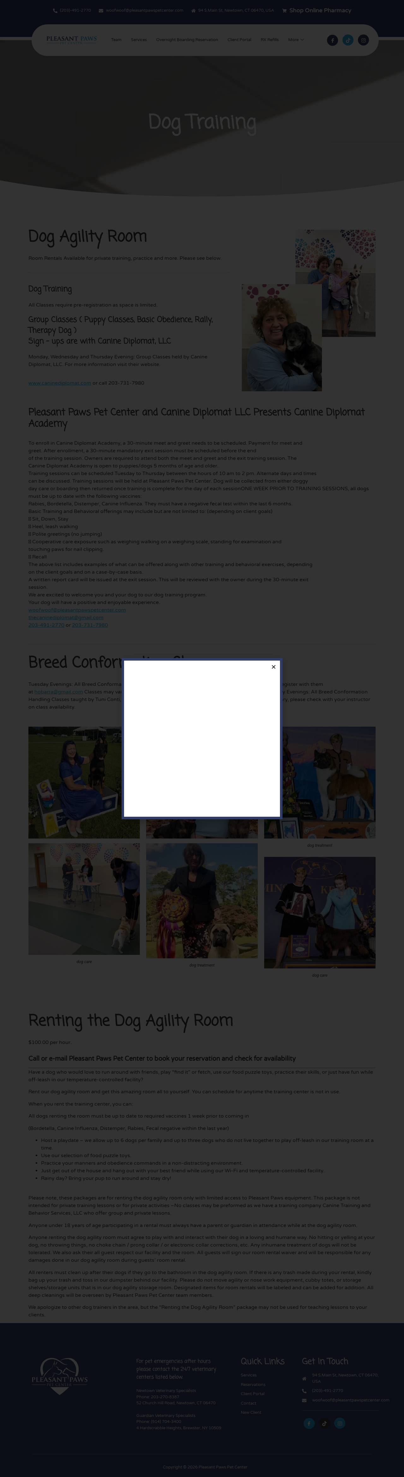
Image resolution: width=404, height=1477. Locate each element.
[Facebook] (332, 40)
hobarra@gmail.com (58, 692)
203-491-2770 (46, 625)
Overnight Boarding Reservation (187, 39)
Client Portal (239, 39)
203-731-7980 (90, 625)
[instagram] (339, 1423)
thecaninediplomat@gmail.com (66, 617)
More (296, 40)
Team (116, 39)
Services (139, 39)
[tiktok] (348, 40)
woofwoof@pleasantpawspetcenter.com (77, 610)
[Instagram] (363, 40)
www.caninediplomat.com (59, 383)
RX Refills (270, 39)
